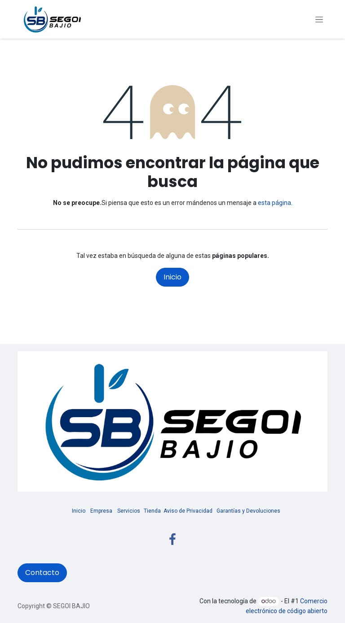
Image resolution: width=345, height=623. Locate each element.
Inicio (172, 277)
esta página (274, 202)
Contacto (42, 572)
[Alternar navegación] (319, 19)
